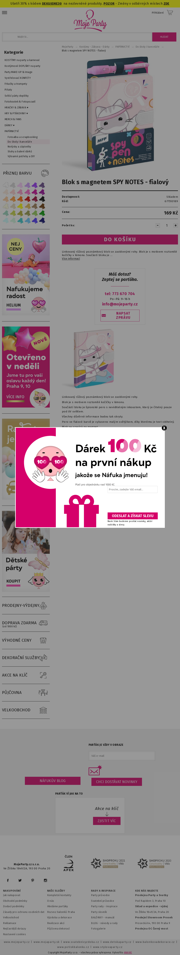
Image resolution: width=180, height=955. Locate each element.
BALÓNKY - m (99, 917)
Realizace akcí (56, 923)
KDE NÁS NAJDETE (146, 890)
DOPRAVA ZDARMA (26, 623)
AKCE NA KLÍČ (26, 675)
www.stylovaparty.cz (108, 947)
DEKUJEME (50, 3)
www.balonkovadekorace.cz (155, 941)
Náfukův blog (53, 781)
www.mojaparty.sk (47, 941)
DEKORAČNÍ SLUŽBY (26, 658)
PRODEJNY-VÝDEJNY (26, 605)
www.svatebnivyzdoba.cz (81, 941)
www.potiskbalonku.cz (73, 947)
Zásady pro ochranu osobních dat (23, 911)
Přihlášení (158, 12)
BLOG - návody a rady (104, 923)
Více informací (71, 258)
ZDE (166, 3)
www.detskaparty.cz (117, 941)
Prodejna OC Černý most (151, 928)
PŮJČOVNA (26, 692)
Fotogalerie (98, 928)
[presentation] (132, 504)
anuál (111, 917)
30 (60, 3)
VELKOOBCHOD (26, 710)
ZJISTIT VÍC (107, 821)
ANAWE (128, 952)
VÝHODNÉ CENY (26, 640)
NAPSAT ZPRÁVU (123, 315)
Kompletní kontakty (59, 895)
